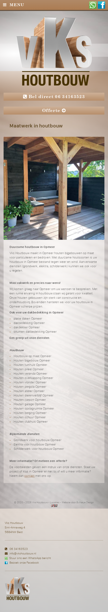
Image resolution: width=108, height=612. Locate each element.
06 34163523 (19, 549)
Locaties (54, 502)
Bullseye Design (85, 502)
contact (29, 476)
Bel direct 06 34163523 (54, 96)
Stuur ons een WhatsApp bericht (30, 558)
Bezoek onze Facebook (24, 562)
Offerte (54, 110)
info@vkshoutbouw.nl (23, 553)
